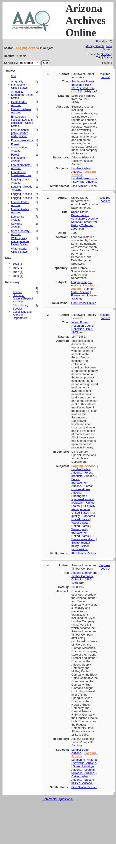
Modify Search (95, 46)
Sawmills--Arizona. (17, 225)
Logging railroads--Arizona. (83, 771)
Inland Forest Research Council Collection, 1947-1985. (82, 327)
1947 (16, 272)
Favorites (102, 41)
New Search (107, 47)
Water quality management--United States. (20, 241)
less (13, 76)
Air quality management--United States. (20, 84)
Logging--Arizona (21, 194)
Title (98, 57)
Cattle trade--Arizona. (19, 104)
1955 (16, 268)
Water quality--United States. (20, 250)
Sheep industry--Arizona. (21, 233)
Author (108, 57)
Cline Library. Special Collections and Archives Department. (22, 312)
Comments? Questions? (57, 799)
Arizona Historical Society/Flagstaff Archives (23, 297)
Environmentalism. (22, 140)
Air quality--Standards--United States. (22, 95)
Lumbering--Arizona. (18, 218)
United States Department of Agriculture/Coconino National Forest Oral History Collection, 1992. (84, 220)
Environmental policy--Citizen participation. (20, 133)
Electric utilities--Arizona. (21, 111)
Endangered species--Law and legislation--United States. (22, 121)
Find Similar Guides (83, 186)
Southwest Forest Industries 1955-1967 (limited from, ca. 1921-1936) (83, 86)
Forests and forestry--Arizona (21, 174)
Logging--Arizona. (22, 198)
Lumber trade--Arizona (20, 204)
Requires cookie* (104, 75)
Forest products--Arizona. (83, 474)
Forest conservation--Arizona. (19, 147)
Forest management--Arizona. (20, 157)
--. (83, 466)
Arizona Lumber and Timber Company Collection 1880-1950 (84, 577)
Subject (105, 54)
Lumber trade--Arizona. (20, 211)
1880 (16, 276)
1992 (16, 263)
